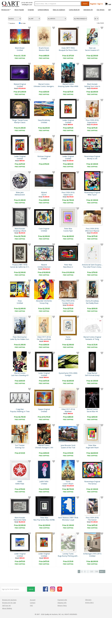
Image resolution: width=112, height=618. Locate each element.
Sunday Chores (68, 303)
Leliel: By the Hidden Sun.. (19, 339)
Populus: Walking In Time (20, 411)
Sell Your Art (6, 605)
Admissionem (20, 195)
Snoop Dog (44, 303)
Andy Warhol (92, 373)
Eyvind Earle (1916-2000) (68, 373)
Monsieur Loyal (68, 520)
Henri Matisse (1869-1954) (68, 518)
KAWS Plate (19, 484)
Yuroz (68, 337)
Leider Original (68, 120)
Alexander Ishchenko (44, 301)
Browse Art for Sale (9, 603)
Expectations (92, 122)
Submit (31, 589)
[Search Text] (57, 4)
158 (96, 571)
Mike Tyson (92, 195)
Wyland (44, 192)
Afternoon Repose (92, 231)
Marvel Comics (44, 84)
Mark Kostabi (92, 84)
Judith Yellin (43, 481)
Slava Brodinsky (44, 120)
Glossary (88, 600)
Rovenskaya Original (92, 156)
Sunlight (68, 375)
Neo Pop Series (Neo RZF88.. (44, 520)
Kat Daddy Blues (92, 303)
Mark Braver (20, 48)
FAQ (31, 605)
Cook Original (44, 228)
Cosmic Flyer (68, 231)
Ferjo (20, 301)
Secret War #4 (92, 411)
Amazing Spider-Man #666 (68, 86)
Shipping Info (62, 603)
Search (85, 4)
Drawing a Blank (19, 231)
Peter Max (68, 228)
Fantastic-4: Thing (92, 339)
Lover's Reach (68, 484)
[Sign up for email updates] (13, 589)
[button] (6, 10)
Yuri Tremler (20, 445)
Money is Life (92, 158)
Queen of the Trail (68, 447)
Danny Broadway (92, 301)
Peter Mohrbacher (20, 337)
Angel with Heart (92, 447)
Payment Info (62, 600)
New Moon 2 (68, 267)
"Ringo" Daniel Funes (20, 120)
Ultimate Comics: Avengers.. (44, 86)
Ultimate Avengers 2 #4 (44, 447)
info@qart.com (27, 5)
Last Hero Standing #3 (19, 375)
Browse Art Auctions (9, 600)
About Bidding (7, 608)
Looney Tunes (68, 554)
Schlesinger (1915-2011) (92, 554)
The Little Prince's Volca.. (92, 267)
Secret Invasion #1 (92, 50)
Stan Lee (92, 48)
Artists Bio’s (89, 603)
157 (91, 571)
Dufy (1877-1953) (68, 48)
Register (93, 4)
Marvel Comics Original (92, 337)
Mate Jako (20, 192)
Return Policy (62, 605)
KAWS (20, 481)
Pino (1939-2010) (92, 120)
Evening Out (19, 447)
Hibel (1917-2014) (44, 337)
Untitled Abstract (44, 267)
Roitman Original (44, 156)
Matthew (68, 411)
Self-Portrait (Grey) (92, 375)
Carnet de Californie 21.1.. (19, 267)
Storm (44, 195)
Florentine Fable (20, 520)
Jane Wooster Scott (68, 445)
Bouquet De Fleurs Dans (68, 50)
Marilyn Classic (19, 122)
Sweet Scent (68, 195)
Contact (32, 603)
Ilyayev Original (44, 409)
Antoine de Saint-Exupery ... (92, 265)
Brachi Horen (44, 48)
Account (32, 600)
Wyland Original (20, 84)
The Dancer (92, 520)
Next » (102, 571)
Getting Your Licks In (92, 86)
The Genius (92, 484)
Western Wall (44, 50)
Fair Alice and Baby (44, 339)
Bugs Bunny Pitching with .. (68, 556)
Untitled (20, 50)
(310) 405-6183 (27, 3)
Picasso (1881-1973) (19, 265)
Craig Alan (20, 409)
